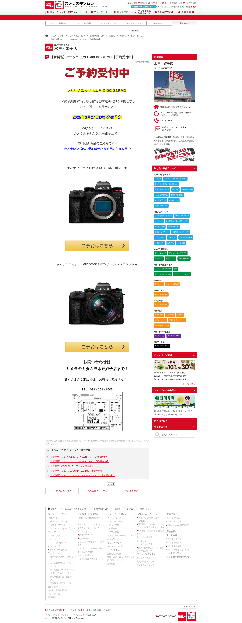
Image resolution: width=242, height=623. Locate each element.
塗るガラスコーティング (88, 528)
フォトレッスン (143, 541)
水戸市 (123, 36)
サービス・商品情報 (58, 23)
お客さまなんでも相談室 (164, 6)
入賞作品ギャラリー (145, 561)
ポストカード (54, 546)
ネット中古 (121, 12)
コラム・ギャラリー (108, 23)
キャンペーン (159, 23)
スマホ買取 (114, 532)
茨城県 (112, 36)
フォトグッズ (54, 594)
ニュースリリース (72, 610)
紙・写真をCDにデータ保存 (62, 569)
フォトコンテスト (133, 23)
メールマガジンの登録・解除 (90, 548)
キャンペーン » (114, 542)
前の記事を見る (64, 491)
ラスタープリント (58, 525)
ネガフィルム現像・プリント (63, 528)
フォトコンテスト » (146, 554)
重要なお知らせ (114, 554)
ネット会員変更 (174, 542)
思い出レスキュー (56, 553)
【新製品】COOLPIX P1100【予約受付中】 (72, 466)
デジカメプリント (52, 615)
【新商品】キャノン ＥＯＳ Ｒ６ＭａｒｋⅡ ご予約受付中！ (82, 475)
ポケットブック (57, 539)
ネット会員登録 (174, 539)
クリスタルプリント (59, 521)
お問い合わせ (156, 3)
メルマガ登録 (190, 3)
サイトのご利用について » (178, 557)
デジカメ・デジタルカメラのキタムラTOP (66, 36)
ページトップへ (189, 606)
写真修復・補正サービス (61, 583)
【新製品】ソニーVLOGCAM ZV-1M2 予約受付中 (76, 471)
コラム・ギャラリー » (147, 514)
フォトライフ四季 (144, 544)
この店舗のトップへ (97, 491)
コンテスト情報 (143, 558)
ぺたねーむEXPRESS (57, 590)
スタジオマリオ (59, 5)
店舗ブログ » (172, 514)
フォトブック (99, 12)
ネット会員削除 (174, 546)
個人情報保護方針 (54, 610)
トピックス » (113, 550)
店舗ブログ (184, 23)
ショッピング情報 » (116, 514)
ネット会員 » (172, 535)
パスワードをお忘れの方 (178, 549)
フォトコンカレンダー (146, 565)
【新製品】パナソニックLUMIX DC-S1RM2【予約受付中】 (79, 461)
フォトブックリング (59, 542)
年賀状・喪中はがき (58, 550)
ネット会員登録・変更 (173, 3)
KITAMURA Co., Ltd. (59, 618)
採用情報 (143, 3)
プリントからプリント (60, 573)
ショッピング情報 (83, 23)
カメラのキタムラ (49, 5)
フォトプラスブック (59, 535)
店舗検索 (186, 12)
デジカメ (76, 615)
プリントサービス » (57, 514)
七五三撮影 (84, 538)
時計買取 (113, 528)
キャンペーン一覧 (115, 546)
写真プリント (54, 518)
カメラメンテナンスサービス (90, 524)
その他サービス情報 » (88, 514)
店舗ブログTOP (97, 36)
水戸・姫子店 (137, 36)
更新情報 (111, 564)
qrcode (135, 30)
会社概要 (133, 3)
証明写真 (52, 597)
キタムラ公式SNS (85, 555)
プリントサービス (78, 12)
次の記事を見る (130, 491)
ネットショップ (56, 12)
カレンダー (53, 587)
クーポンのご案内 (85, 552)
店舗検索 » (171, 531)
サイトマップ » (173, 553)
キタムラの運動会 (144, 537)
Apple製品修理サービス (143, 12)
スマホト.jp (82, 531)
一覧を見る (190, 384)
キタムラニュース (115, 539)
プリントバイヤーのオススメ (120, 535)
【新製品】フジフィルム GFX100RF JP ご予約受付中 (79, 457)
